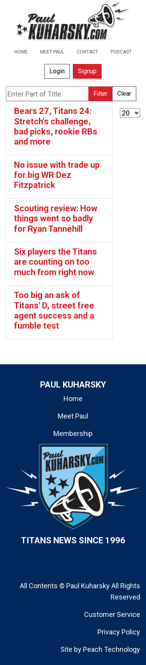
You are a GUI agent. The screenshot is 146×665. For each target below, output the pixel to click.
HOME (21, 52)
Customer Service (112, 614)
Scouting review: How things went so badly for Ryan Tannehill (55, 218)
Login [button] (57, 71)
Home (73, 399)
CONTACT (87, 52)
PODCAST (121, 52)
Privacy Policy (118, 632)
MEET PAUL (52, 52)
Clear (124, 93)
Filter (100, 93)
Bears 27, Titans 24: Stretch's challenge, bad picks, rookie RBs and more (55, 126)
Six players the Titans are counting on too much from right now (55, 262)
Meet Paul (73, 416)
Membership (73, 433)
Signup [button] (87, 71)
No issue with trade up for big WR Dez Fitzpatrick (57, 175)
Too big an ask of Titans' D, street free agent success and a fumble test (54, 310)
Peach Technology (111, 649)
